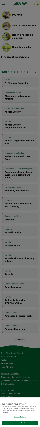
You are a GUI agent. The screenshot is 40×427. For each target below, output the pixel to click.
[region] (20, 412)
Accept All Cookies (20, 423)
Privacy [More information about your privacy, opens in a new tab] (5, 412)
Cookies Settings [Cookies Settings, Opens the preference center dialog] (20, 417)
